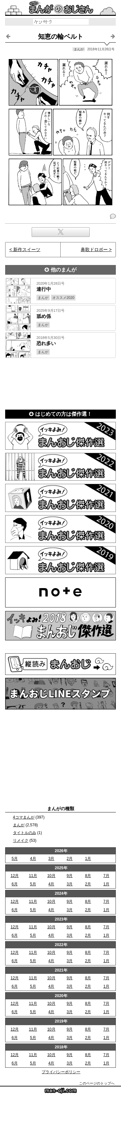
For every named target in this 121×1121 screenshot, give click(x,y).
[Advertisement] (60, 381)
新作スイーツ (26, 249)
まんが (19, 825)
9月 (70, 875)
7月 (106, 875)
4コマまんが (24, 817)
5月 (15, 858)
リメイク (20, 840)
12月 (15, 875)
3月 (51, 858)
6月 (15, 884)
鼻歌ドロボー (94, 249)
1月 (88, 858)
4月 (33, 858)
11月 (33, 875)
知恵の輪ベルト (60, 36)
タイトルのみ (24, 833)
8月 (88, 875)
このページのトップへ (97, 1083)
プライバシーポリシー (61, 1072)
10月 (51, 875)
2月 (70, 858)
